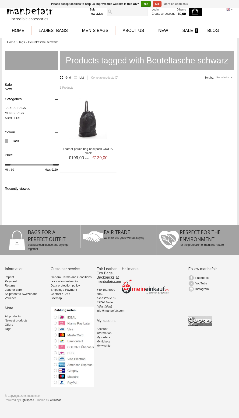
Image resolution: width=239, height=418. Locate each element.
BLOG (213, 30)
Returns (10, 285)
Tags (21, 42)
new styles (96, 13)
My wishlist (104, 345)
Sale (92, 9)
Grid (65, 77)
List (79, 77)
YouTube (201, 283)
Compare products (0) (104, 77)
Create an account (163, 13)
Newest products (16, 320)
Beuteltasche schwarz (43, 42)
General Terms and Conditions (71, 277)
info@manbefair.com (110, 310)
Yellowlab (55, 400)
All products (13, 316)
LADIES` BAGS (53, 30)
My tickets (103, 341)
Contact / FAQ (60, 294)
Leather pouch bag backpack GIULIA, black (88, 151)
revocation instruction (65, 281)
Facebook (202, 278)
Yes (145, 4)
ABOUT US (133, 30)
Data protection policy (65, 285)
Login (155, 9)
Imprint (9, 277)
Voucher (10, 298)
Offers (9, 324)
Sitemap (56, 298)
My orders (103, 337)
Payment (11, 281)
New (163, 30)
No (157, 4)
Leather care (13, 289)
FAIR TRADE (117, 232)
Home (18, 30)
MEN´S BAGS (95, 30)
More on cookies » (176, 4)
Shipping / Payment (64, 289)
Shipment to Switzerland (21, 294)
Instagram (202, 289)
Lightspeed (27, 400)
